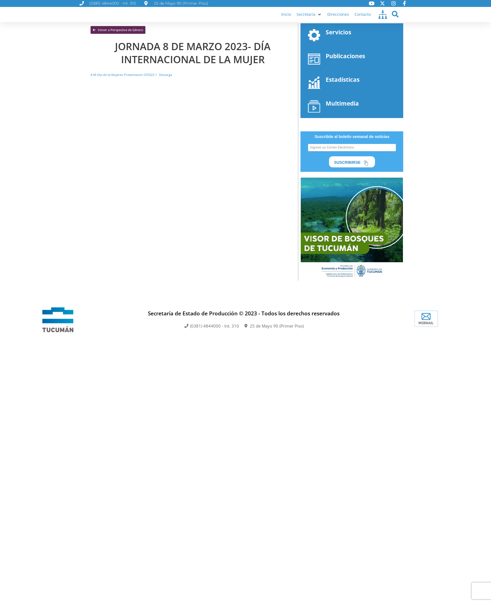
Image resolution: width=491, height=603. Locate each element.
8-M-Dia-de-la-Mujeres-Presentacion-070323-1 (127, 84)
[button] (308, 19)
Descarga (172, 84)
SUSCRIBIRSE (352, 174)
